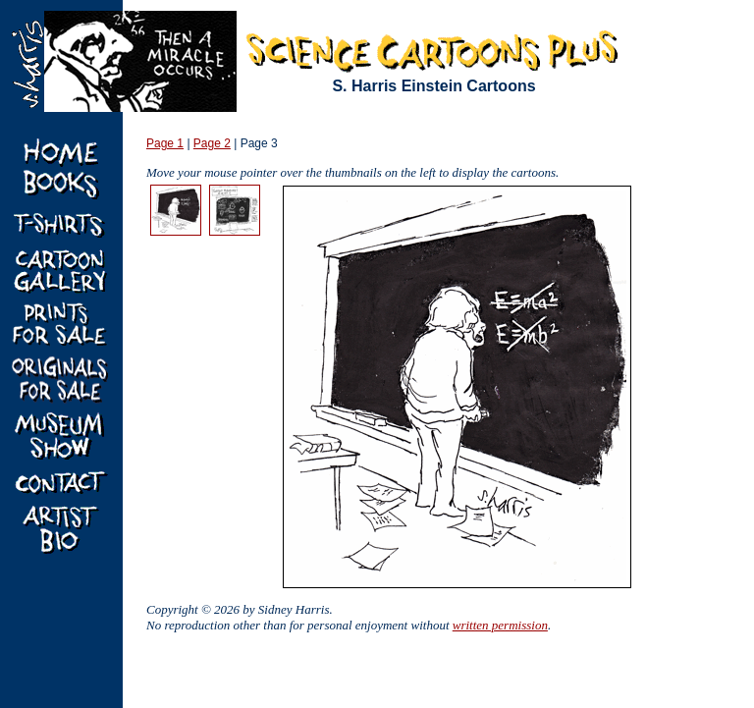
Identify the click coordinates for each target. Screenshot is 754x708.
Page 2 (212, 143)
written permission (500, 625)
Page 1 (165, 143)
